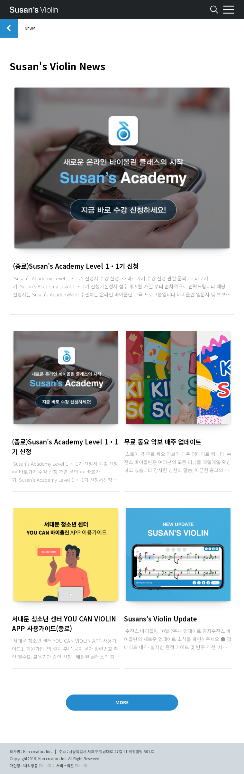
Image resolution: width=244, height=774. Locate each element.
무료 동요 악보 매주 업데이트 (162, 441)
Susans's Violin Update (160, 618)
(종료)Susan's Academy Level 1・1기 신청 (76, 266)
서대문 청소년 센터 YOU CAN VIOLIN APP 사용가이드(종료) (64, 623)
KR (49, 765)
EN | (42, 765)
